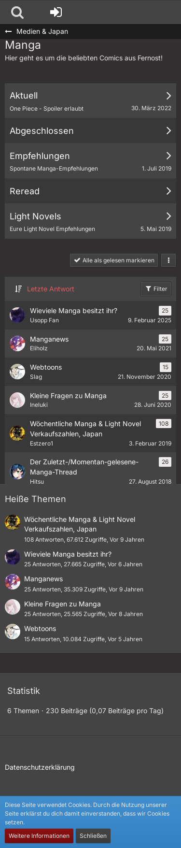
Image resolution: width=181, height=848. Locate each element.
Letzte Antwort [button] (50, 289)
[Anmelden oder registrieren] (56, 12)
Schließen (93, 835)
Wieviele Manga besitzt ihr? (67, 554)
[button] (17, 12)
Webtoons (40, 628)
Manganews (43, 579)
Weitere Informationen (39, 835)
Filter (155, 288)
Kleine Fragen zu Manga (62, 604)
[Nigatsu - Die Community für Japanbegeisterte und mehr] (5, 12)
